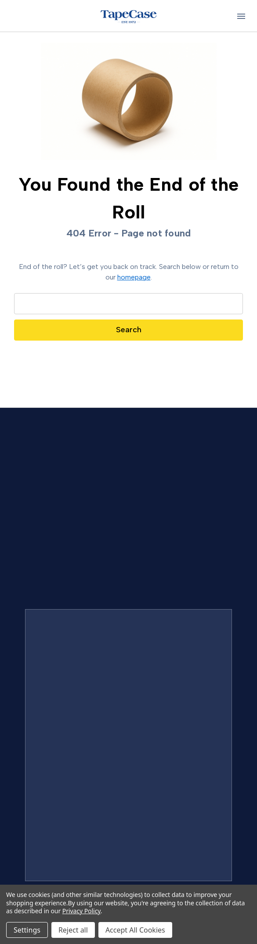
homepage (134, 277)
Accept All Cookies (135, 930)
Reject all (73, 930)
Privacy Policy (81, 911)
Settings (27, 930)
